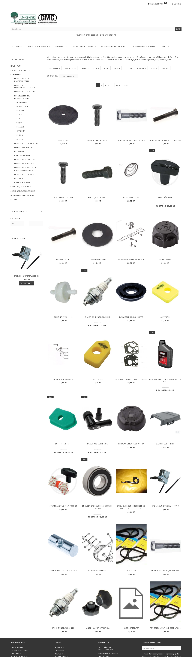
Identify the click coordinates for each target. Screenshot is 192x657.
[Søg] (178, 29)
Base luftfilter (131, 603)
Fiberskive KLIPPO (97, 252)
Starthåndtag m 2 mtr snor (63, 487)
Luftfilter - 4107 (63, 427)
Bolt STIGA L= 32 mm (63, 192)
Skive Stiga (63, 138)
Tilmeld (147, 637)
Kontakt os (16, 636)
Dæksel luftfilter (165, 427)
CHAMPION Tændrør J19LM (97, 306)
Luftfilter (165, 306)
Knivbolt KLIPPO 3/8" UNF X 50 (165, 548)
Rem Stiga (131, 548)
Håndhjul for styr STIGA (97, 603)
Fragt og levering (19, 625)
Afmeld (157, 637)
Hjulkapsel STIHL (131, 192)
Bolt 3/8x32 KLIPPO (97, 192)
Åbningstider (17, 639)
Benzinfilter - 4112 (63, 306)
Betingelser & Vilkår (20, 630)
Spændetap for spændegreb (63, 548)
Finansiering (16, 642)
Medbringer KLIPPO (97, 548)
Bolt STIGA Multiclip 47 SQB (131, 138)
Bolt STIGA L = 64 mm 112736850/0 (165, 138)
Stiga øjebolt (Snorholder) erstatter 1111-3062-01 (131, 488)
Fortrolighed (17, 622)
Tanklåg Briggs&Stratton (131, 427)
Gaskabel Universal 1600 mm (26, 276)
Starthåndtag (165, 192)
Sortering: (52, 76)
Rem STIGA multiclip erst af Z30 (165, 603)
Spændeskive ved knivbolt (131, 252)
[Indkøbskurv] (157, 4)
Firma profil (16, 627)
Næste (119, 85)
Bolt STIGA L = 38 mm (97, 138)
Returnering (16, 633)
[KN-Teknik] (37, 17)
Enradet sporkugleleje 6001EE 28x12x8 (97, 488)
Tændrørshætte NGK (97, 427)
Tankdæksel (165, 252)
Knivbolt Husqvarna (63, 365)
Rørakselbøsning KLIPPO (131, 306)
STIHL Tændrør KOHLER (63, 603)
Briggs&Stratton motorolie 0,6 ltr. (165, 366)
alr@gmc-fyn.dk (110, 627)
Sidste (127, 85)
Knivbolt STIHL (63, 252)
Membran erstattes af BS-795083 (131, 365)
